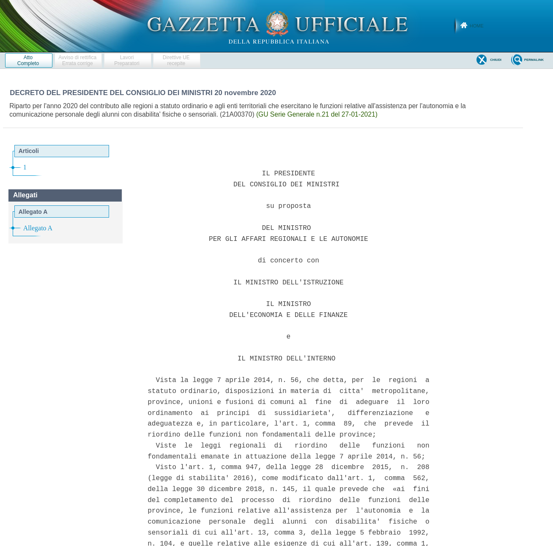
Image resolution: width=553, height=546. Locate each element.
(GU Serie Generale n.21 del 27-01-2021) (317, 114)
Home (477, 25)
